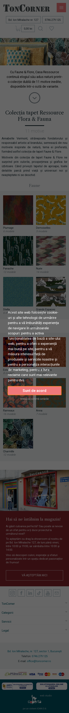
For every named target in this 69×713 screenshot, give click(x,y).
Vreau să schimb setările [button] (34, 398)
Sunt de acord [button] (34, 390)
